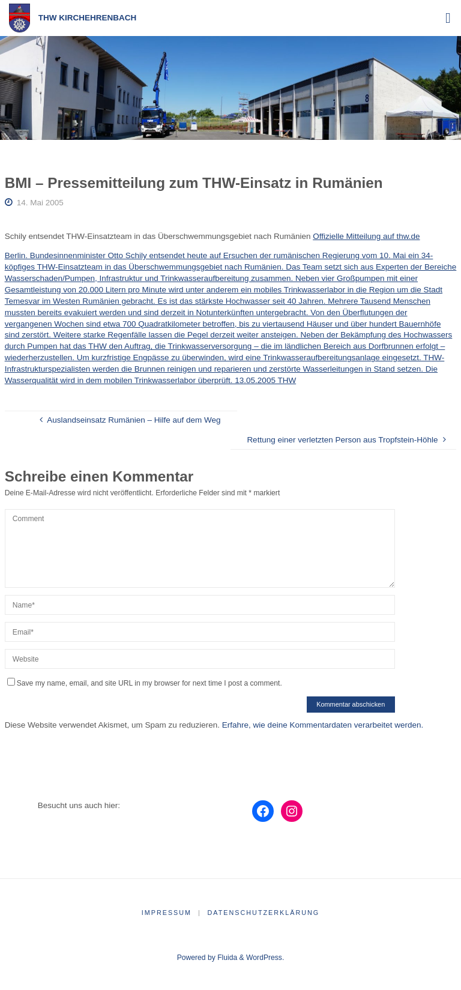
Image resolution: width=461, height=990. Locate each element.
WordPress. (265, 957)
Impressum (166, 912)
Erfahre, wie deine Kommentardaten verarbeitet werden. (322, 724)
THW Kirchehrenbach (87, 17)
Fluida (226, 957)
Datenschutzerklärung (264, 912)
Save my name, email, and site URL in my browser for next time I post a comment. (144, 683)
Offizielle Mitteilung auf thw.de (366, 236)
